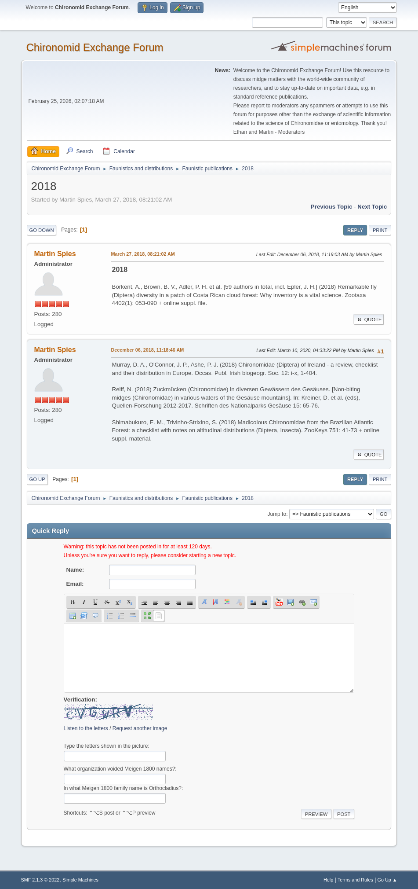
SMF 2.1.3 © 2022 (40, 879)
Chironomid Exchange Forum (95, 47)
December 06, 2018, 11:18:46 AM (147, 350)
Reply (355, 230)
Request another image (140, 728)
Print (380, 230)
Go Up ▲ (387, 879)
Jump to (276, 514)
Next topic (372, 206)
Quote (369, 319)
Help (328, 879)
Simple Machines (80, 879)
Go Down (41, 230)
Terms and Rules (355, 879)
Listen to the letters (86, 728)
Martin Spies (55, 253)
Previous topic (332, 206)
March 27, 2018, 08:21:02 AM (143, 254)
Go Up (37, 479)
